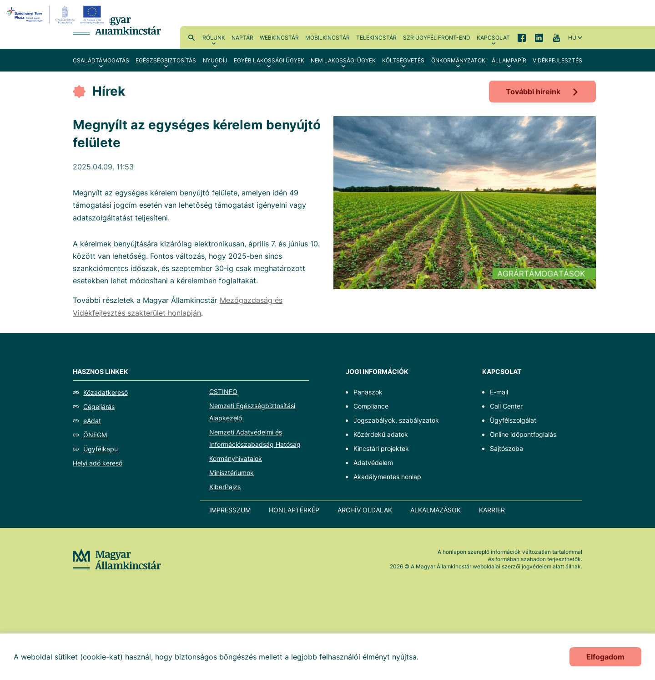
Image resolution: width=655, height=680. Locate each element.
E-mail (499, 392)
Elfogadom (605, 656)
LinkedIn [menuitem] (539, 37)
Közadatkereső (105, 392)
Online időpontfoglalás (523, 434)
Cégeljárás (99, 406)
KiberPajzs (225, 487)
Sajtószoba (506, 448)
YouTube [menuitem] (556, 37)
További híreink (533, 91)
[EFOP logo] (56, 14)
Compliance (370, 406)
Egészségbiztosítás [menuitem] (166, 60)
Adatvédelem (373, 462)
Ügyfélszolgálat (513, 420)
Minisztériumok (231, 472)
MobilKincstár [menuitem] (327, 37)
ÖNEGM (95, 435)
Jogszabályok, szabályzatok (396, 420)
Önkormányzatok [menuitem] (458, 60)
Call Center (506, 406)
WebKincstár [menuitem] (279, 37)
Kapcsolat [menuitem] (493, 37)
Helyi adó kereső (97, 463)
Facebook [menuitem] (521, 37)
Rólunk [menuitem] (213, 37)
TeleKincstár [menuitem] (376, 37)
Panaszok (368, 392)
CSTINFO (223, 391)
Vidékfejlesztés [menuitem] (557, 60)
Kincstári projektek (381, 448)
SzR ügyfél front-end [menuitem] (436, 37)
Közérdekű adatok (380, 434)
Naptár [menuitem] (242, 37)
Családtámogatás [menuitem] (101, 60)
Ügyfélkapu (100, 449)
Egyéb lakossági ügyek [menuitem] (269, 60)
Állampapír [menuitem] (509, 60)
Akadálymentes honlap (387, 477)
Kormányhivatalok (235, 458)
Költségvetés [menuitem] (403, 60)
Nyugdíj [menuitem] (215, 60)
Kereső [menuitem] (191, 37)
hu (572, 37)
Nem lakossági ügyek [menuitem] (343, 60)
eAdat (92, 420)
